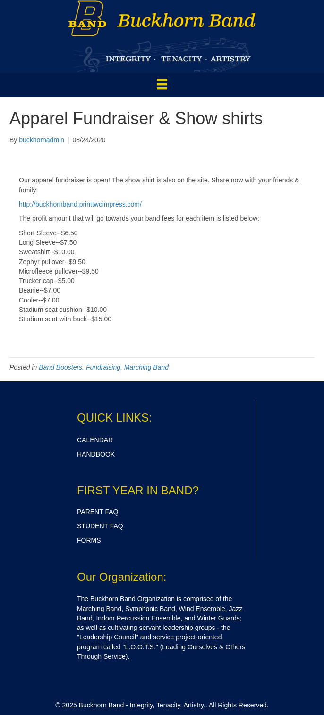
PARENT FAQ (97, 512)
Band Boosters (60, 367)
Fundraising (103, 367)
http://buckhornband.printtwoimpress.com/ (80, 204)
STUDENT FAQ (100, 526)
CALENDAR (95, 440)
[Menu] (162, 84)
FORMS (89, 540)
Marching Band (146, 367)
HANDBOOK (96, 454)
